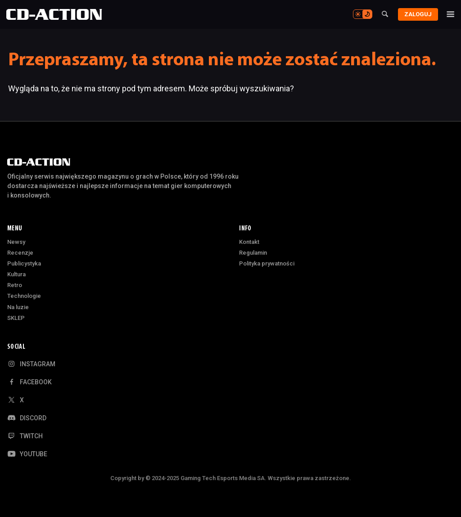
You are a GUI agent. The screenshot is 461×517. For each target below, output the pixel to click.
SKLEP (16, 318)
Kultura (16, 274)
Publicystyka (24, 263)
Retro (14, 285)
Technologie (24, 295)
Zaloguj (416, 14)
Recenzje (20, 252)
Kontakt (249, 241)
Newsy (16, 241)
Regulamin (253, 252)
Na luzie (18, 307)
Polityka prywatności (266, 263)
